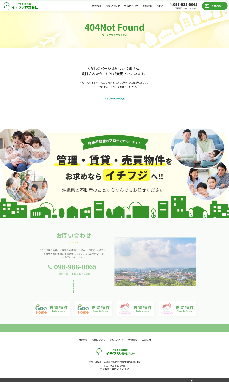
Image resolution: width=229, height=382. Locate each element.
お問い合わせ (218, 5)
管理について (131, 6)
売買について (113, 6)
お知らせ (161, 6)
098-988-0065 (75, 272)
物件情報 (97, 6)
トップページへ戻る (114, 98)
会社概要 (147, 6)
